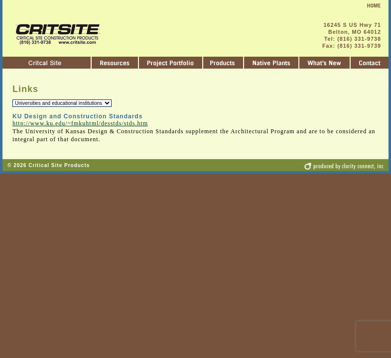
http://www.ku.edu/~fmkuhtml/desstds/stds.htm (80, 123)
